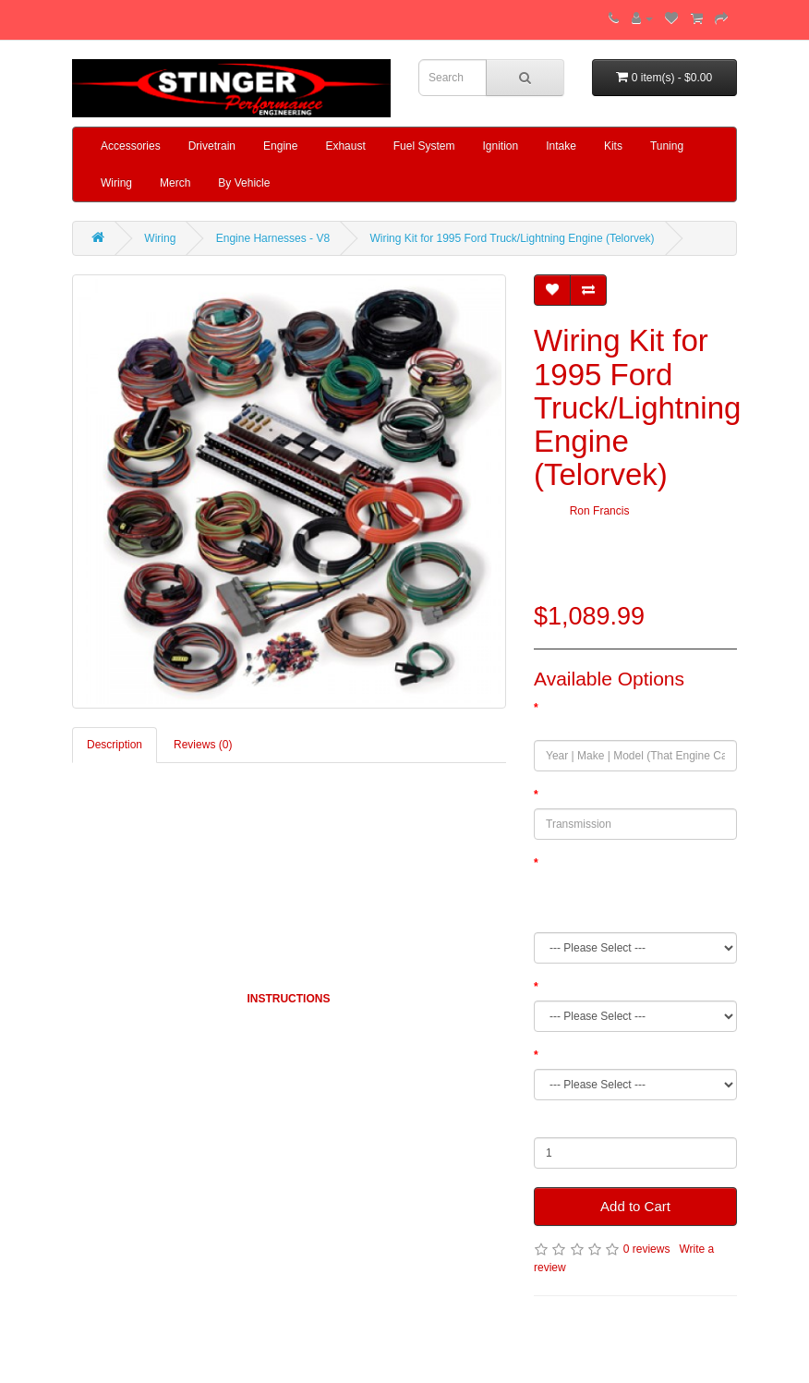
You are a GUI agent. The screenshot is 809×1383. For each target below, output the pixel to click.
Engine (280, 146)
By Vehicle (244, 182)
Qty (542, 1123)
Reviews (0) (203, 744)
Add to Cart (635, 1206)
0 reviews (646, 1249)
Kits (613, 146)
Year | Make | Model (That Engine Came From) (620, 717)
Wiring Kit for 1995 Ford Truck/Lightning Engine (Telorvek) (511, 238)
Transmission (574, 794)
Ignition (500, 146)
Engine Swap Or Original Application (630, 1055)
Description (114, 744)
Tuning (666, 146)
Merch (175, 182)
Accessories (131, 146)
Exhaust (345, 146)
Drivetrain (211, 146)
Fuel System (424, 146)
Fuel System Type (585, 986)
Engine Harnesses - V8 (273, 238)
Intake (561, 146)
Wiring (116, 182)
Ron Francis (600, 510)
